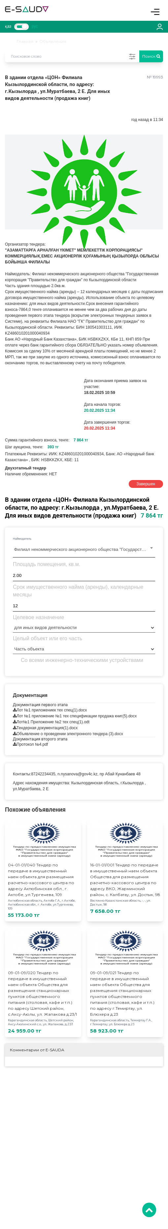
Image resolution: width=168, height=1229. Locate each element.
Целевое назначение (38, 617)
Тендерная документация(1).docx (47, 728)
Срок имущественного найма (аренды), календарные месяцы (78, 590)
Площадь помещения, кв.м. (46, 564)
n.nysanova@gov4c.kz (77, 774)
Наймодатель (22, 538)
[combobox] (84, 549)
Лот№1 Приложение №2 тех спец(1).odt (53, 722)
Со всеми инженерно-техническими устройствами (82, 660)
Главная (25, 41)
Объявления (52, 41)
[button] (157, 140)
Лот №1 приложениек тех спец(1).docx (52, 710)
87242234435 (43, 774)
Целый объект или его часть (47, 638)
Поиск (151, 56)
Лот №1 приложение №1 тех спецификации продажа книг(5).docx (77, 716)
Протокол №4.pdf (32, 744)
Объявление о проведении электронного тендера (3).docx (70, 734)
